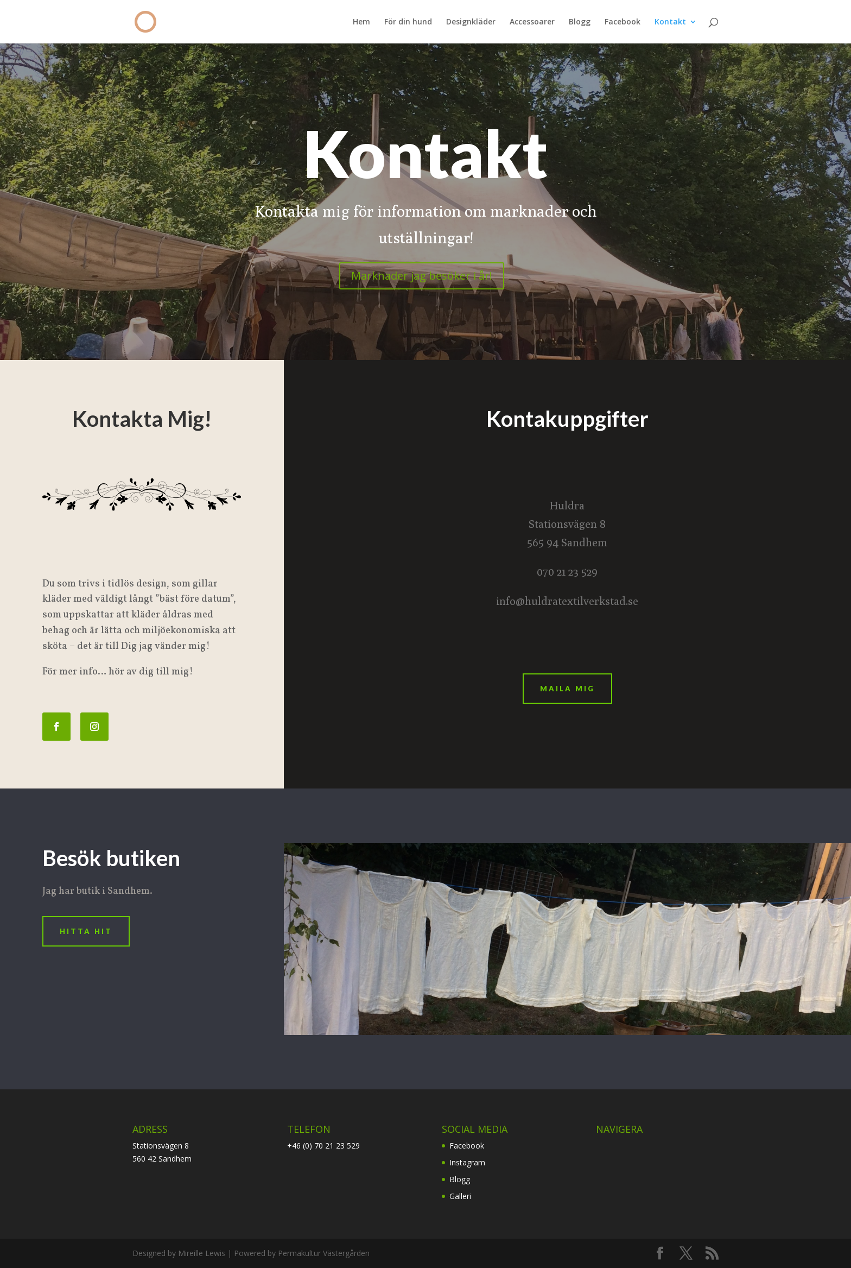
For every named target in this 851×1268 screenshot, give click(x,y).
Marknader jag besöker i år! (421, 275)
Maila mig (567, 688)
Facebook (622, 22)
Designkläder (471, 22)
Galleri (460, 1196)
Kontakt (670, 22)
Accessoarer (532, 22)
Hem (361, 22)
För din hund (408, 22)
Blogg (579, 22)
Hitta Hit (86, 931)
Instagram (467, 1162)
